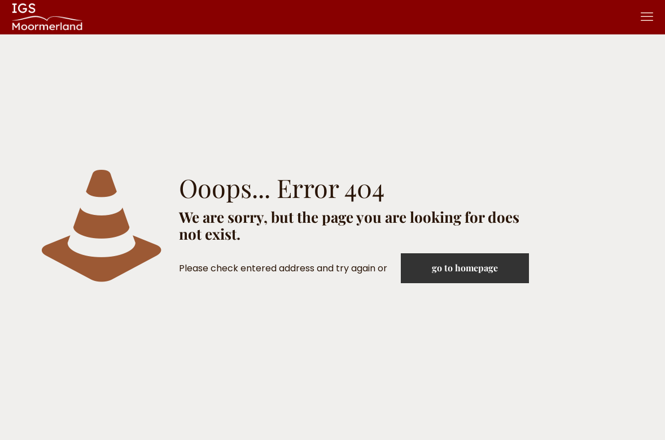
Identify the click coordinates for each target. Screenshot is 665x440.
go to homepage (465, 268)
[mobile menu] (647, 17)
